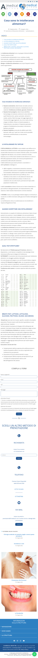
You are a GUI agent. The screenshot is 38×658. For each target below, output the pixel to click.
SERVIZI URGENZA (28, 16)
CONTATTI (9, 16)
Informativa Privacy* (5, 398)
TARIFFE (22, 16)
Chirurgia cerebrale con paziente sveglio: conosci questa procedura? (19, 535)
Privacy (26, 649)
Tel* (2, 384)
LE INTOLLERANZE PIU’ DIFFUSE (11, 41)
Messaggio (3, 389)
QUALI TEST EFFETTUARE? (10, 44)
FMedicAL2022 (13, 29)
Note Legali (28, 655)
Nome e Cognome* (5, 374)
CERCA (16, 16)
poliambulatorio (30, 31)
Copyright (24, 655)
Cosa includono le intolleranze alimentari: (14, 39)
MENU (34, 16)
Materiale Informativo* (6, 406)
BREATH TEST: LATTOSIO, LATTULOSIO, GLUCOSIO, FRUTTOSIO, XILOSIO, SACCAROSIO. (16, 47)
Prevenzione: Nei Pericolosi (19, 580)
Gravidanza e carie (19, 543)
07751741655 (19, 489)
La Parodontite (19, 613)
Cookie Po (31, 649)
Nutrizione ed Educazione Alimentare (15, 31)
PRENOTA (3, 16)
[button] (19, 627)
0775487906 (19, 496)
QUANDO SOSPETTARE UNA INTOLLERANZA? (15, 43)
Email (2, 379)
